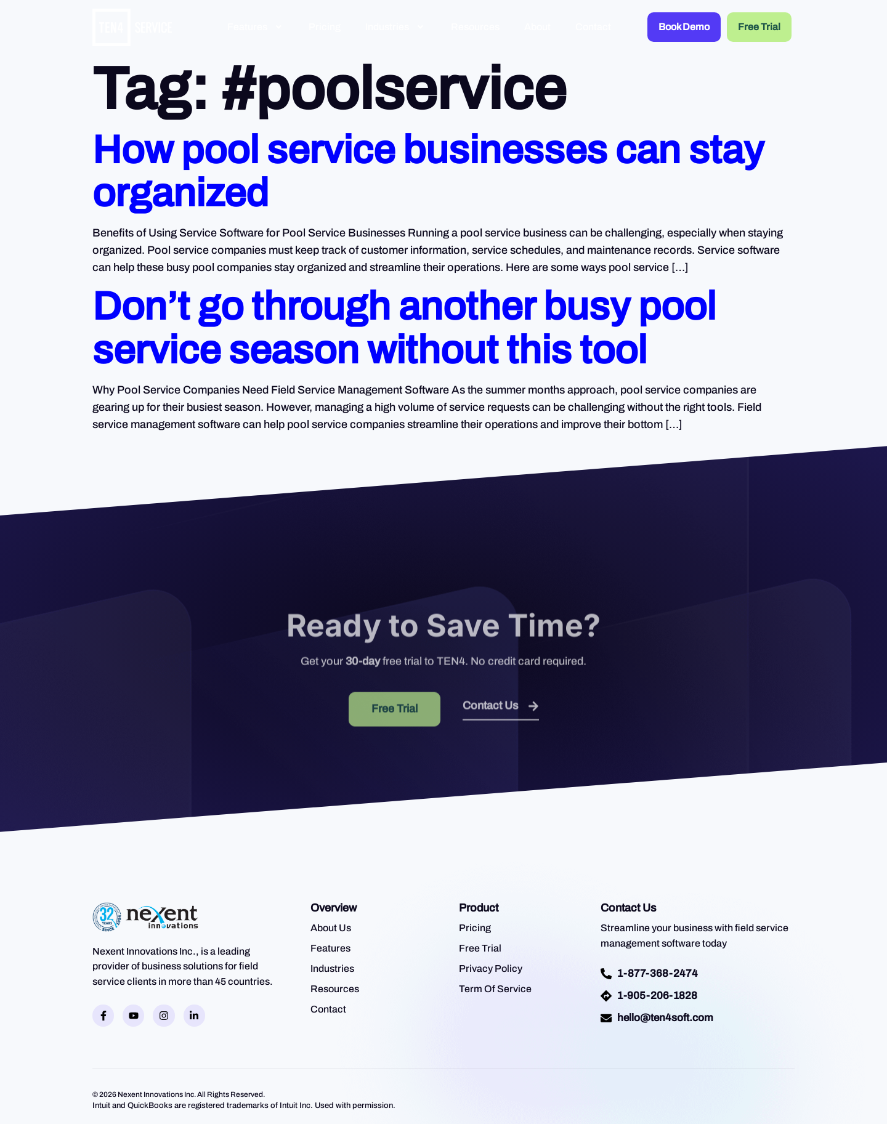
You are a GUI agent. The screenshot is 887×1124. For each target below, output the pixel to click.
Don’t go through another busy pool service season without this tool (404, 328)
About (537, 27)
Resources (475, 27)
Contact (593, 27)
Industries (395, 27)
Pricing (325, 27)
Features (256, 27)
